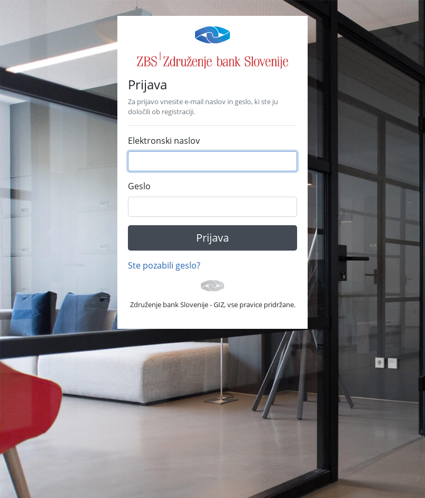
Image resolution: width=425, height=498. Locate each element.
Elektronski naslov (164, 140)
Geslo (139, 186)
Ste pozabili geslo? (164, 265)
